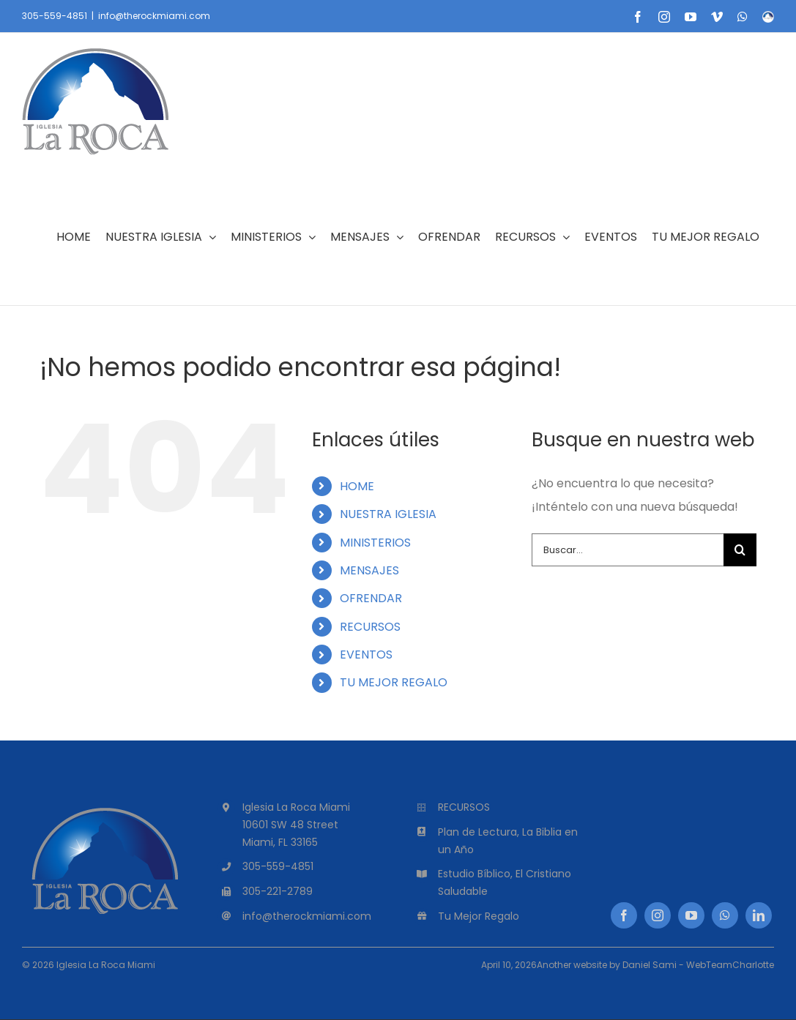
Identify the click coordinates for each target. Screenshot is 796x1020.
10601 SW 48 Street (290, 824)
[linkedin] (758, 915)
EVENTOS (366, 654)
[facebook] (624, 915)
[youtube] (691, 915)
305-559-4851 (54, 16)
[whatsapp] (725, 915)
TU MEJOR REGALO (393, 682)
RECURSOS (370, 626)
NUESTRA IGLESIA (388, 514)
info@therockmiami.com (154, 16)
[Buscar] (740, 549)
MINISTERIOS (375, 542)
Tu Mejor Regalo (478, 916)
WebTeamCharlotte (730, 965)
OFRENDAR (371, 598)
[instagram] (657, 915)
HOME (357, 486)
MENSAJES (369, 570)
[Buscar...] (627, 549)
